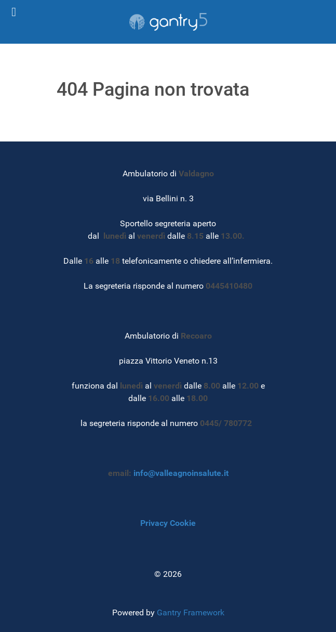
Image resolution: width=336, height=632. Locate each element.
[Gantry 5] (168, 22)
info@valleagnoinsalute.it (181, 473)
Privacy (154, 523)
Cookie (183, 523)
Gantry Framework (190, 612)
